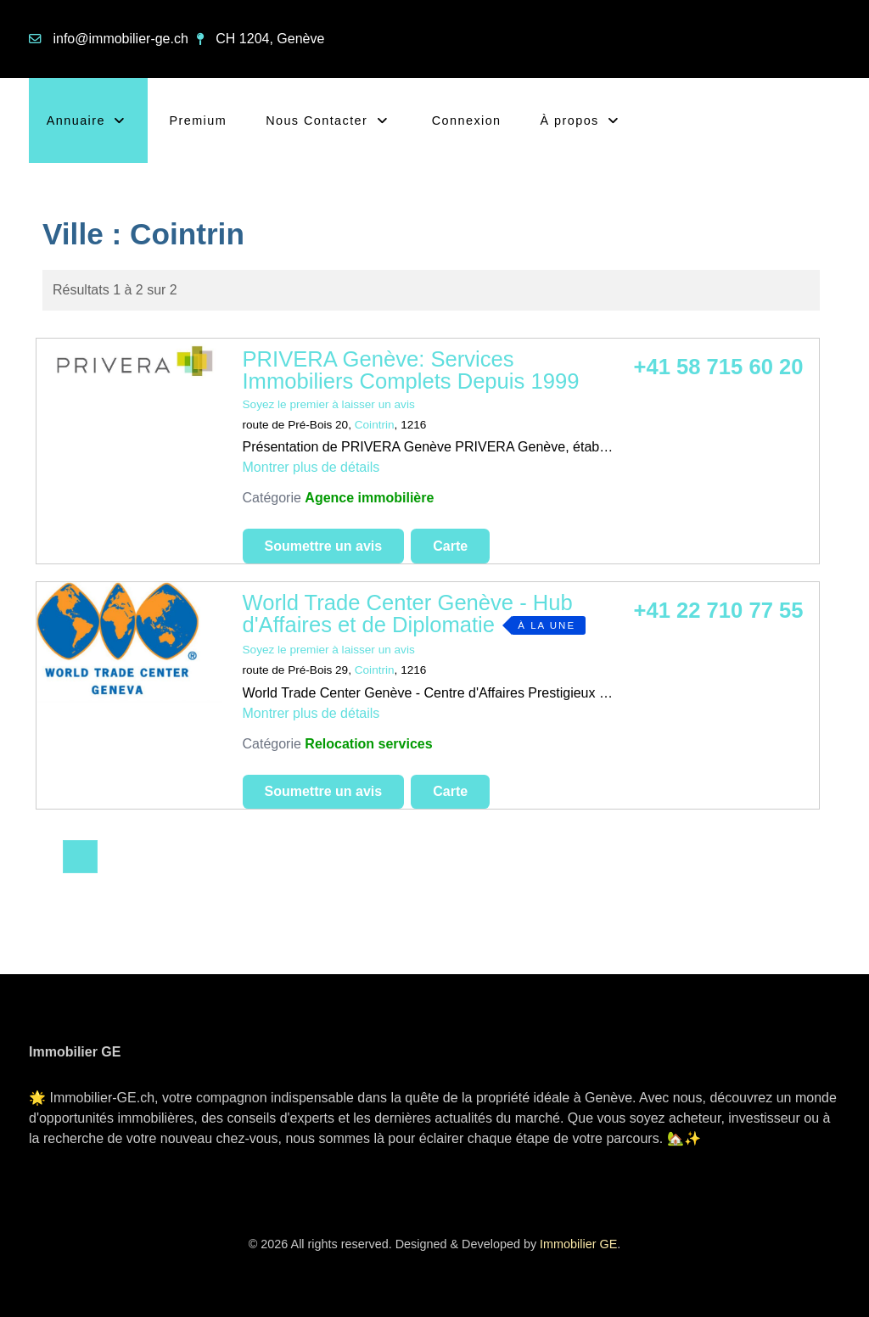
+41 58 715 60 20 (719, 366)
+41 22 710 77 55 (719, 610)
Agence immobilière (369, 497)
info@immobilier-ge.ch (120, 38)
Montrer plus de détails (311, 467)
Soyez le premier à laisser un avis (329, 404)
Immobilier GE (578, 1244)
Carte (450, 546)
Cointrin (375, 424)
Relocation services (368, 744)
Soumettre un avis (324, 546)
